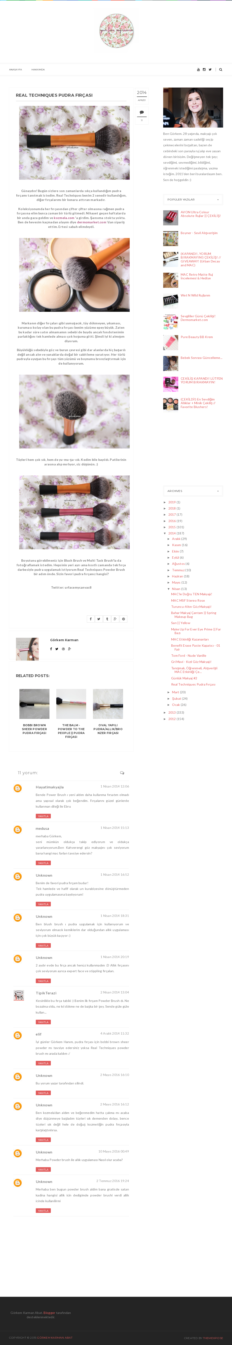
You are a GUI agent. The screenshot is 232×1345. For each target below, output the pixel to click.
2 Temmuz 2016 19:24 (112, 1181)
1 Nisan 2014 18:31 (115, 916)
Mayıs (176, 582)
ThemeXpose (213, 1338)
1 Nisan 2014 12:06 (115, 786)
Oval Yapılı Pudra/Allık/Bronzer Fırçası (108, 729)
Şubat (177, 698)
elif (39, 1034)
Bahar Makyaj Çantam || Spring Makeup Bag (193, 615)
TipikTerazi (46, 993)
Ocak (176, 705)
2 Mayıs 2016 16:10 (114, 1075)
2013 (172, 712)
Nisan (176, 589)
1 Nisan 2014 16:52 (115, 874)
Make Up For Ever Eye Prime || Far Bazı (196, 631)
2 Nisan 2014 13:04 (115, 992)
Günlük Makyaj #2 (184, 678)
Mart (176, 692)
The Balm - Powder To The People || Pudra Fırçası (71, 730)
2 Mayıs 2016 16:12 (114, 1104)
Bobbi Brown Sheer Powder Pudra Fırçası (34, 729)
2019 (172, 502)
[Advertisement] (186, 450)
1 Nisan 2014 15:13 (115, 828)
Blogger (49, 1313)
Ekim (176, 551)
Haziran (178, 576)
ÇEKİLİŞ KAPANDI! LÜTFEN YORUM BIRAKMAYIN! (202, 380)
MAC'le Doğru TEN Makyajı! (191, 594)
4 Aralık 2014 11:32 (115, 1033)
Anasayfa (15, 69)
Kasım (177, 545)
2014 (172, 533)
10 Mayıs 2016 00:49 (113, 1151)
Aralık (176, 539)
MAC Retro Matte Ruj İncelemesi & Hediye (197, 276)
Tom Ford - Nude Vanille (188, 655)
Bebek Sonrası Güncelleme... (202, 358)
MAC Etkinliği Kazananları (190, 639)
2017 (172, 514)
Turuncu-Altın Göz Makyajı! (191, 606)
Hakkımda (37, 69)
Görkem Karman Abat (54, 1337)
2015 (172, 527)
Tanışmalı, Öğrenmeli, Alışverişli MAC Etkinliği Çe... (194, 670)
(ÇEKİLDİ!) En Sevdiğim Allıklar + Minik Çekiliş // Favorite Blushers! (198, 403)
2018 (172, 508)
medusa (42, 828)
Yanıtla (43, 816)
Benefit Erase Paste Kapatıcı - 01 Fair (195, 647)
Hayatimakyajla (50, 787)
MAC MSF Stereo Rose (188, 600)
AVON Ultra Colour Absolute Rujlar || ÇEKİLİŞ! (201, 214)
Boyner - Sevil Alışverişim (199, 233)
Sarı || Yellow (180, 623)
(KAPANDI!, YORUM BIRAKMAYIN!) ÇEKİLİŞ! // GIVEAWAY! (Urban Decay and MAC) (201, 259)
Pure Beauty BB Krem (197, 337)
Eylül (176, 557)
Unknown (44, 875)
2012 (172, 719)
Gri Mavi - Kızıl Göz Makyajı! (191, 662)
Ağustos (179, 564)
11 (142, 120)
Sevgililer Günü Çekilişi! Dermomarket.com (198, 318)
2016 (172, 521)
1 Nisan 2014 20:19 (115, 957)
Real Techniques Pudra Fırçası (193, 684)
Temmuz (178, 570)
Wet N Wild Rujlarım (195, 295)
